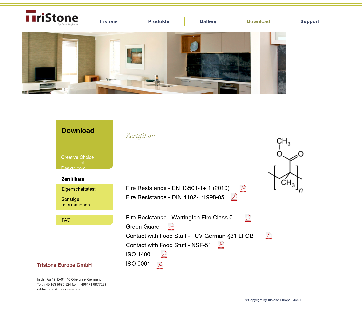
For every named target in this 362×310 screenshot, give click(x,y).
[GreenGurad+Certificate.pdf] (171, 227)
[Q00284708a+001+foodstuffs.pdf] (268, 236)
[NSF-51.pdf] (221, 245)
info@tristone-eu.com (65, 289)
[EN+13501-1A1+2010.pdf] (243, 189)
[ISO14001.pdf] (164, 255)
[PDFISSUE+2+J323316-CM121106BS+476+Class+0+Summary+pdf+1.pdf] (248, 218)
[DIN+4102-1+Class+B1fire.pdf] (234, 197)
